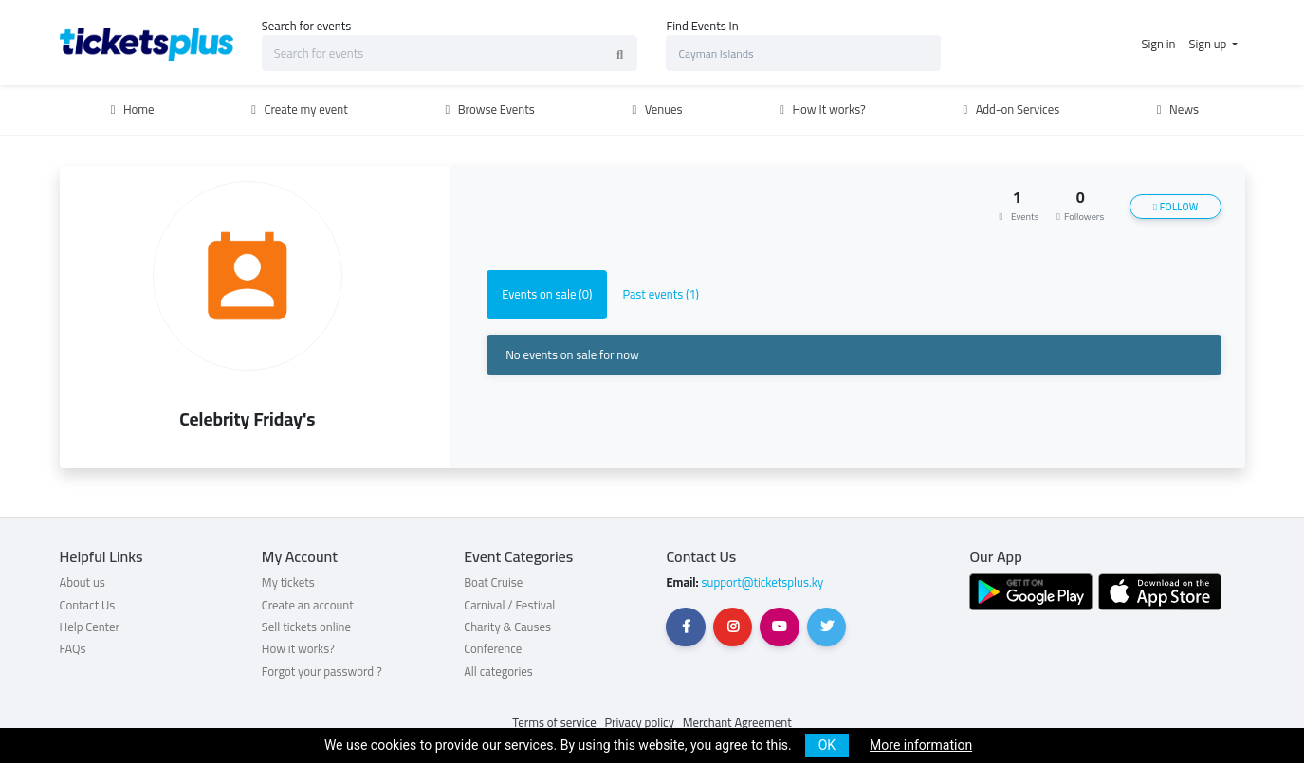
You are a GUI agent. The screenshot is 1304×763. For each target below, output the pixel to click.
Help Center (90, 626)
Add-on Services (1008, 109)
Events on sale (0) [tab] (547, 293)
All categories (498, 671)
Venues (655, 109)
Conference (493, 648)
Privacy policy (639, 722)
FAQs (73, 648)
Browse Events (487, 109)
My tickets (288, 582)
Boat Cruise (493, 582)
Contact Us (88, 604)
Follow (1175, 206)
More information (921, 745)
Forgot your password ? (322, 671)
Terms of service (554, 722)
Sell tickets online (306, 626)
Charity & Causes (507, 626)
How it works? (298, 648)
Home (130, 109)
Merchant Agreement (737, 722)
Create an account (308, 604)
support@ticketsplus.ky (761, 582)
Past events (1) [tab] (660, 293)
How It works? (820, 109)
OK (827, 745)
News (1175, 109)
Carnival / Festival (509, 604)
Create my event (297, 109)
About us (82, 582)
